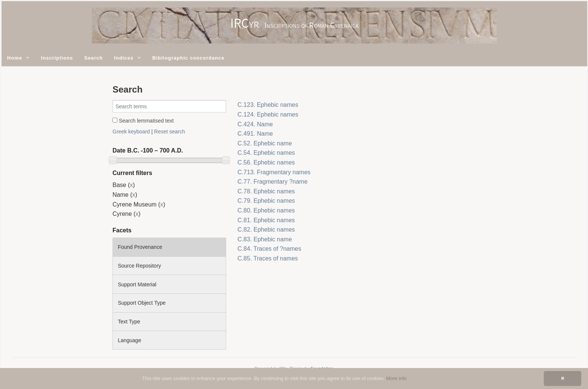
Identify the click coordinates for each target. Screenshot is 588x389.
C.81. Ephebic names (266, 220)
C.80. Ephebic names (266, 210)
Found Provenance (140, 247)
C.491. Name (255, 133)
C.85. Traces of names (267, 258)
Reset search (169, 132)
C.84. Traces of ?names (269, 248)
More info (396, 378)
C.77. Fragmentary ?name (272, 181)
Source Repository (139, 266)
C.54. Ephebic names (266, 153)
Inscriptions (57, 58)
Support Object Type (141, 303)
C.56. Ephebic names (266, 162)
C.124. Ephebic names (267, 114)
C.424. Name (255, 124)
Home (14, 58)
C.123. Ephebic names (267, 105)
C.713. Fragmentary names (273, 172)
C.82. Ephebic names (266, 229)
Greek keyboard (131, 132)
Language (129, 340)
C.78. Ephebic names (266, 191)
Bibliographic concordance (188, 58)
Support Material (137, 284)
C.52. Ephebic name (264, 143)
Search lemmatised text (143, 121)
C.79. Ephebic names (266, 200)
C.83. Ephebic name (264, 239)
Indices (124, 58)
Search (93, 58)
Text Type (129, 322)
